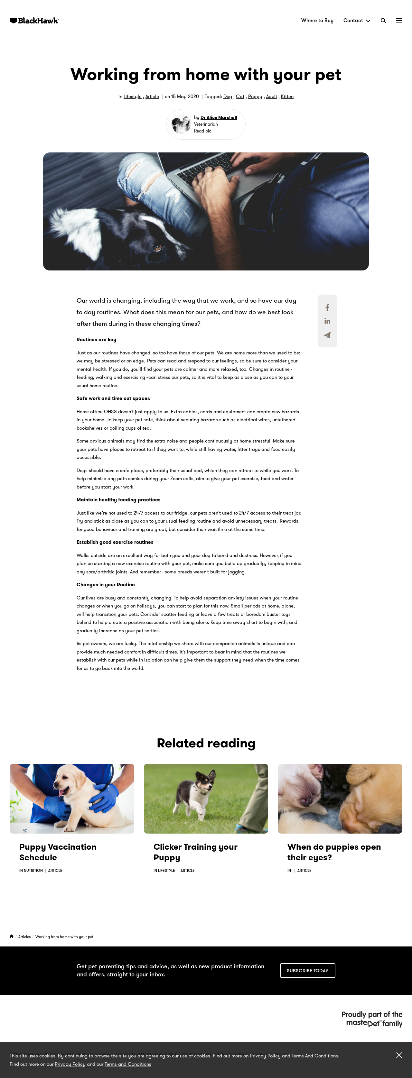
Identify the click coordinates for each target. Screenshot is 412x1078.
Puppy (255, 96)
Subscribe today (307, 970)
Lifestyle (133, 96)
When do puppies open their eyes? (334, 852)
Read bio (202, 131)
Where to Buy (317, 20)
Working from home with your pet (64, 936)
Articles (25, 936)
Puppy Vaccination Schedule (58, 852)
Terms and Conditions (128, 1064)
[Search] (383, 20)
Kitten (287, 96)
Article (152, 96)
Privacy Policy (70, 1064)
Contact (357, 20)
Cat (240, 96)
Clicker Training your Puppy (196, 852)
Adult (271, 96)
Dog (227, 96)
